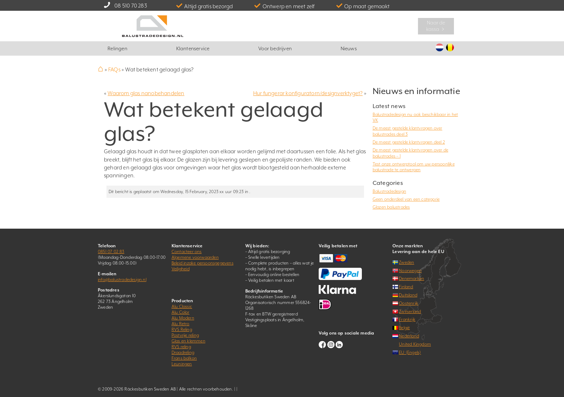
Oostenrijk (408, 303)
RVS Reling (182, 329)
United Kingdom (415, 344)
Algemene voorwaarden (195, 257)
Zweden (406, 262)
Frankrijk (407, 319)
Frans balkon (184, 358)
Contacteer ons (187, 251)
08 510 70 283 (130, 6)
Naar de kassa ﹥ (436, 26)
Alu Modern (183, 318)
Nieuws (349, 48)
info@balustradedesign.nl (122, 279)
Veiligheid (181, 268)
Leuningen (182, 363)
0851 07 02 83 (111, 251)
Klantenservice (193, 48)
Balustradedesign (389, 191)
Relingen (117, 48)
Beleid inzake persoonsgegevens (202, 263)
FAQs (114, 69)
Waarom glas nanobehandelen (146, 93)
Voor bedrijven (275, 48)
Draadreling (183, 352)
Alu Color (181, 312)
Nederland (409, 335)
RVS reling (181, 346)
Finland (406, 286)
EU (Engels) (410, 352)
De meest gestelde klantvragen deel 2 (409, 142)
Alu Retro (181, 323)
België (404, 327)
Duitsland (408, 295)
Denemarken (411, 278)
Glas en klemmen (188, 341)
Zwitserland (410, 311)
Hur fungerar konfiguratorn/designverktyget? (308, 93)
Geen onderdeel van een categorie (406, 199)
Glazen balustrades (391, 207)
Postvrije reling (185, 335)
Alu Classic (182, 306)
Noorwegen (410, 270)
